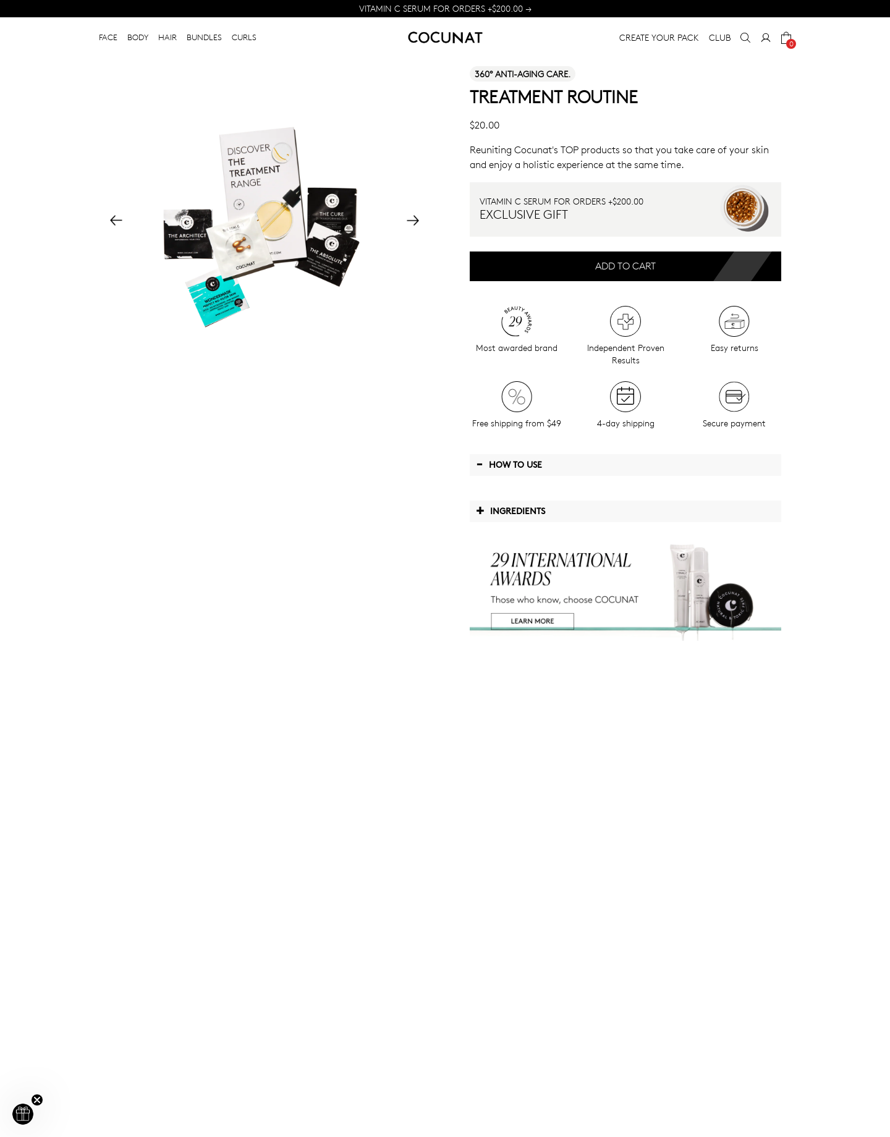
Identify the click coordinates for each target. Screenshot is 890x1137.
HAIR (167, 37)
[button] (22, 1114)
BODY (137, 37)
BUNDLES (204, 37)
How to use (509, 464)
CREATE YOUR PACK (659, 37)
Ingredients (510, 510)
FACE (108, 37)
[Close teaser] (37, 1100)
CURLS (244, 37)
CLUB (720, 37)
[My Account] (765, 37)
